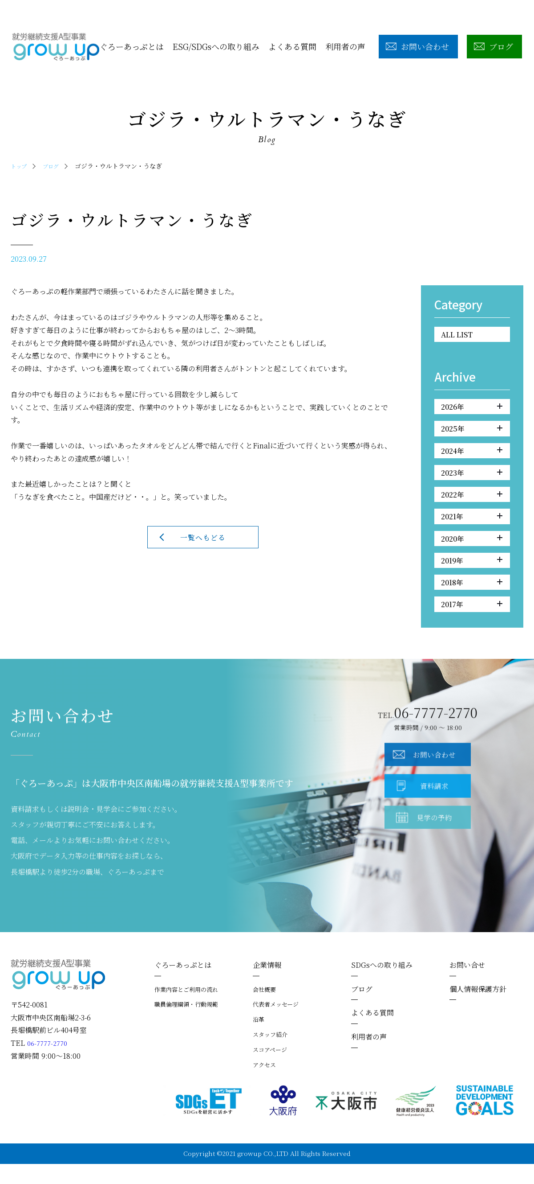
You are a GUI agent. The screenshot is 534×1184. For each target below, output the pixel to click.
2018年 (471, 599)
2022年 (471, 504)
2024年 (471, 457)
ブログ (54, 165)
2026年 (471, 409)
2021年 (471, 528)
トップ (20, 165)
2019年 (471, 576)
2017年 (471, 623)
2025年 (471, 433)
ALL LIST (460, 335)
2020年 (471, 552)
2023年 (471, 481)
